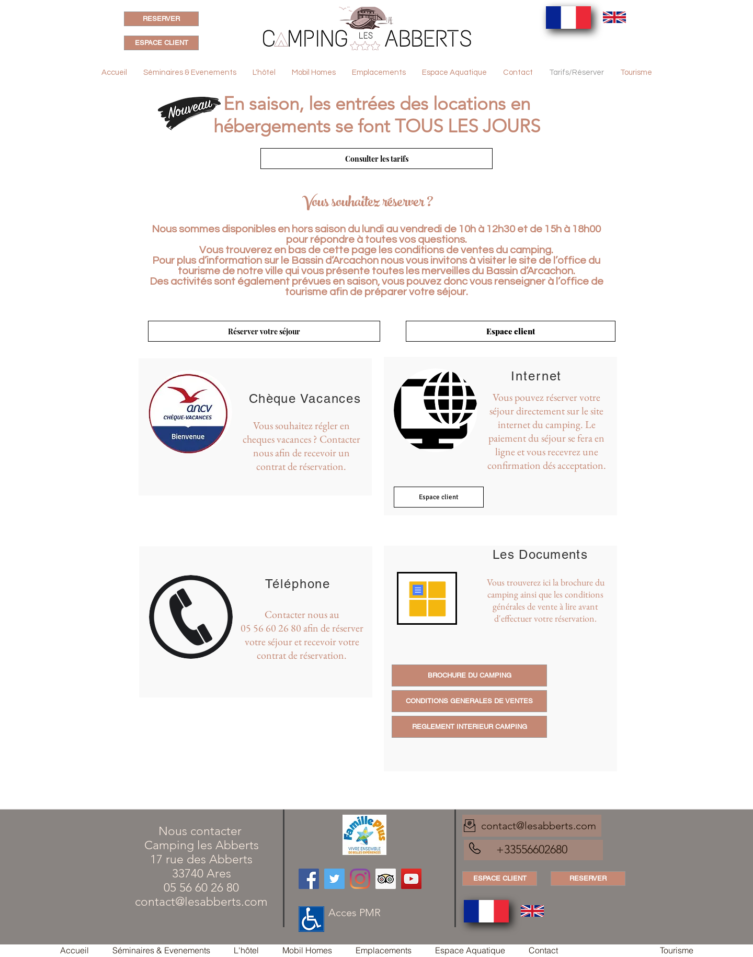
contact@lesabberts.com (201, 902)
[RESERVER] (161, 19)
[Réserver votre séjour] (264, 331)
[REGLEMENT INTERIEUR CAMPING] (469, 727)
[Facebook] (309, 879)
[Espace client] (510, 331)
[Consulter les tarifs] (376, 158)
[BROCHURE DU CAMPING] (469, 675)
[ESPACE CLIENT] (161, 43)
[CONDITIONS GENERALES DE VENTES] (469, 701)
